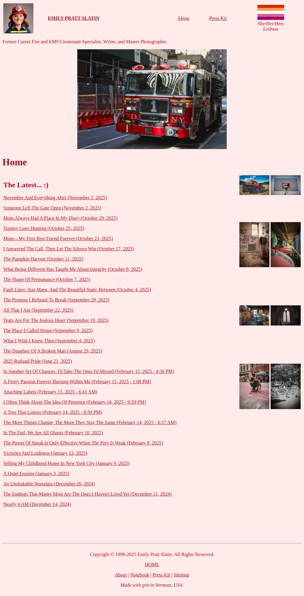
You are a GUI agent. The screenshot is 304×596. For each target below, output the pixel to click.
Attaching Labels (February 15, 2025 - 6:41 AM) (50, 391)
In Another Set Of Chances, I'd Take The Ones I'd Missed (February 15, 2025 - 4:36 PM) (88, 371)
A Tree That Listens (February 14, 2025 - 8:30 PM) (52, 412)
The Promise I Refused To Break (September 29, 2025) (56, 299)
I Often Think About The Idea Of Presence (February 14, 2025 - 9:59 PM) (74, 402)
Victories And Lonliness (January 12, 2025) (45, 453)
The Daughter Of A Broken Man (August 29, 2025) (52, 350)
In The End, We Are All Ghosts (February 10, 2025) (53, 432)
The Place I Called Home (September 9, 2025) (48, 330)
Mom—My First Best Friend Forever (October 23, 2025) (58, 238)
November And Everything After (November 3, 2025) (55, 197)
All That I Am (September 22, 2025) (38, 310)
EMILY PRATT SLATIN (73, 18)
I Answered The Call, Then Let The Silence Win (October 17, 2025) (68, 248)
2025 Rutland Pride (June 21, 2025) (37, 361)
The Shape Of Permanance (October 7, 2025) (46, 279)
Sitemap (181, 574)
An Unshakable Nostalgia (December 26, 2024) (49, 483)
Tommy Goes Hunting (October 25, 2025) (43, 228)
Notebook (139, 574)
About (183, 18)
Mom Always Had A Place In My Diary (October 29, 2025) (60, 218)
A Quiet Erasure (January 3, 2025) (36, 473)
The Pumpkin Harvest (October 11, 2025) (43, 258)
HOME (152, 564)
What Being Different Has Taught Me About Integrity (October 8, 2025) (72, 269)
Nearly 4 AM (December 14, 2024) (37, 504)
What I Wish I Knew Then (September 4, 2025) (49, 340)
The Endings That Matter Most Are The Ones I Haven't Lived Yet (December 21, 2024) (87, 494)
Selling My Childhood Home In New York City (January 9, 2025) (66, 463)
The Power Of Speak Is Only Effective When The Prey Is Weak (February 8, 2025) (83, 442)
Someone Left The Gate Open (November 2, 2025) (52, 207)
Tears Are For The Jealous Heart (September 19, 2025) (56, 320)
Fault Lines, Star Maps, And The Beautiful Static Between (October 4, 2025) (77, 289)
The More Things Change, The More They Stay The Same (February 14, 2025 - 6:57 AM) (90, 422)
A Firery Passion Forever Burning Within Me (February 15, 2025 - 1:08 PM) (77, 381)
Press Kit (218, 18)
